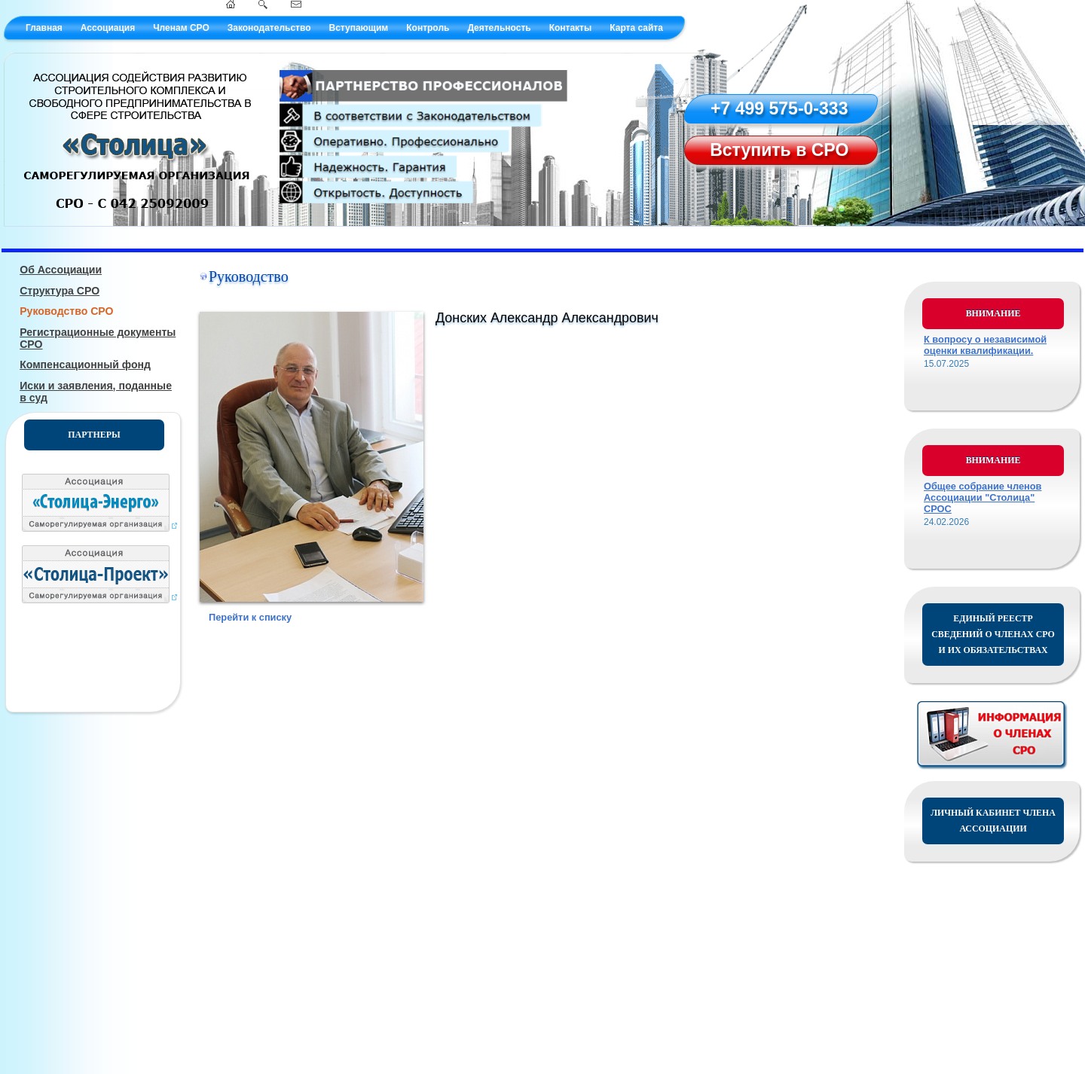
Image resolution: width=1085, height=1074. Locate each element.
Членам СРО (181, 28)
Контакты (570, 28)
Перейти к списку (250, 617)
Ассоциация (108, 28)
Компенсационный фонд (85, 365)
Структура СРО (59, 291)
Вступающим (358, 28)
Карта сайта (636, 28)
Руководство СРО (66, 311)
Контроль (427, 28)
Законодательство (269, 28)
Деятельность (498, 28)
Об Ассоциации (61, 270)
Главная (44, 28)
